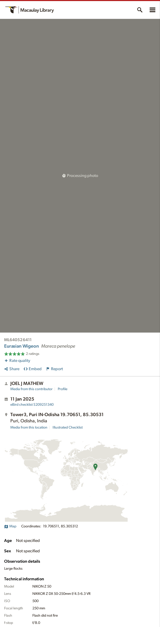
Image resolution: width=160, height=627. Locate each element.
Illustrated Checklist (68, 427)
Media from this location (28, 427)
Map (10, 526)
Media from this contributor (31, 389)
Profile (62, 389)
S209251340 (32, 404)
